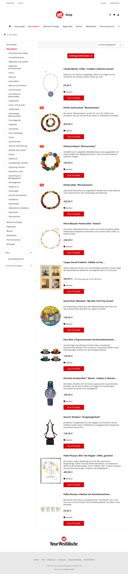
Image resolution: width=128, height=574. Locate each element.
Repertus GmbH (69, 569)
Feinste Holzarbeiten (17, 195)
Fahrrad (12, 77)
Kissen (11, 154)
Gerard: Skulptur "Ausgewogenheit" (82, 417)
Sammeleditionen (16, 57)
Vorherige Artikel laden (81, 55)
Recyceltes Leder (15, 171)
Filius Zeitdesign (15, 133)
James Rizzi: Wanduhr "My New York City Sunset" (88, 301)
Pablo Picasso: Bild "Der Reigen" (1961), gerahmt (88, 455)
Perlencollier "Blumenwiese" (78, 185)
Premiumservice (14, 240)
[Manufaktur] (33, 26)
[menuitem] (11, 3)
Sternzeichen (14, 216)
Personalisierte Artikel (18, 53)
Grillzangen (13, 191)
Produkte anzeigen (19, 265)
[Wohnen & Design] (51, 26)
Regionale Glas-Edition (18, 61)
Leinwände (13, 129)
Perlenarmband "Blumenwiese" (79, 146)
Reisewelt (11, 244)
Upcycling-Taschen (16, 167)
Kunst (11, 72)
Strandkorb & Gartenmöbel (14, 95)
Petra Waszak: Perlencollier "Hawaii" (82, 223)
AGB (43, 559)
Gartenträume (14, 90)
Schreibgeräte (14, 120)
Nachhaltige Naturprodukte (14, 114)
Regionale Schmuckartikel (14, 67)
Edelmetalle (13, 203)
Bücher (10, 231)
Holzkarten (13, 199)
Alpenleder (13, 212)
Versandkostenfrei (16, 259)
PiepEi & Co (13, 186)
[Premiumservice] (107, 26)
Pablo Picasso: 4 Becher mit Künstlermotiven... (87, 494)
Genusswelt (12, 44)
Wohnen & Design (14, 222)
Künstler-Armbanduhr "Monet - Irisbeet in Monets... (90, 378)
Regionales (11, 226)
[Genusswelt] (19, 26)
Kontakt (36, 559)
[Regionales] (67, 26)
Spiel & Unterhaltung (17, 146)
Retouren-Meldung (74, 559)
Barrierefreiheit (89, 559)
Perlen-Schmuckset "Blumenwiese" (81, 107)
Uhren (11, 137)
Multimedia (12, 235)
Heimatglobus (14, 182)
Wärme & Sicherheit (17, 85)
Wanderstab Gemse (17, 150)
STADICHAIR (13, 109)
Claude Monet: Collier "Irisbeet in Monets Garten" (88, 69)
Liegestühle (13, 101)
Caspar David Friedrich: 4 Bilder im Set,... (84, 262)
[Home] (5, 34)
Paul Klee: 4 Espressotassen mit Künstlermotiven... (89, 339)
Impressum (62, 559)
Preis (7, 252)
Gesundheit (13, 81)
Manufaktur (12, 49)
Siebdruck (12, 158)
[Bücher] (79, 26)
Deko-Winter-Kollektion (18, 208)
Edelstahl (12, 124)
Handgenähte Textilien (18, 163)
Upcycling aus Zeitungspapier (14, 176)
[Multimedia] (91, 26)
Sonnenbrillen (14, 141)
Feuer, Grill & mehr (16, 105)
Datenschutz (51, 559)
